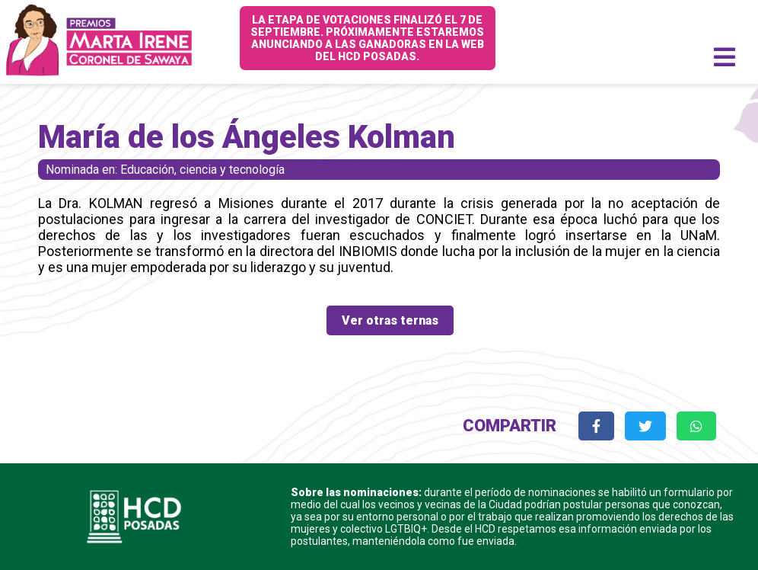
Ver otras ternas (390, 320)
